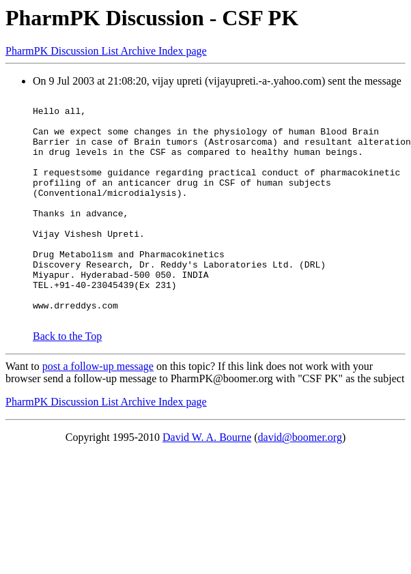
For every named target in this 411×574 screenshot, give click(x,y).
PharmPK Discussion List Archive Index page (106, 51)
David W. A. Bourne (206, 482)
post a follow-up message (98, 411)
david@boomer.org (300, 482)
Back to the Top (67, 381)
